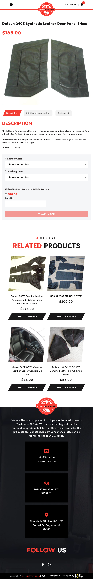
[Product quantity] (25, 203)
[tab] (12, 113)
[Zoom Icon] (46, 72)
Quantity (9, 198)
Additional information (38, 113)
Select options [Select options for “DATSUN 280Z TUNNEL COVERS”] (66, 316)
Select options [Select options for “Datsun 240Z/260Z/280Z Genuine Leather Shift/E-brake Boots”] (66, 387)
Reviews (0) (63, 113)
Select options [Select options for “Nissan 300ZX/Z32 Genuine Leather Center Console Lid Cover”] (27, 387)
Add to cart (48, 214)
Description (12, 113)
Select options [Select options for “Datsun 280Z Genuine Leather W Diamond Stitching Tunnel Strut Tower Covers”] (27, 316)
